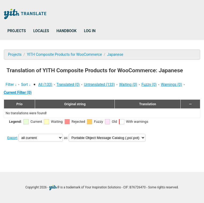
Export (12, 138)
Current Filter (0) (18, 92)
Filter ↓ (11, 84)
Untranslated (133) (99, 84)
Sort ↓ (26, 84)
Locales (41, 31)
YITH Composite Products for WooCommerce (64, 54)
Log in (90, 31)
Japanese (115, 54)
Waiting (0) (128, 84)
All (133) (45, 84)
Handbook (66, 31)
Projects (16, 31)
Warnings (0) (171, 84)
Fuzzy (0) (149, 84)
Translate (25, 14)
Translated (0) (68, 84)
